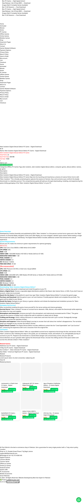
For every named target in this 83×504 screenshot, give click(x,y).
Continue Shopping (13, 499)
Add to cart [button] (12, 407)
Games (79, 184)
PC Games (3, 32)
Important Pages (5, 42)
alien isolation (26, 184)
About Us (3, 44)
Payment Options (5, 50)
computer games (60, 184)
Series (2, 30)
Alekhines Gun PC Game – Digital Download (14, 363)
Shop (1, 40)
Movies (2, 28)
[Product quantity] (9, 178)
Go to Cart (3, 499)
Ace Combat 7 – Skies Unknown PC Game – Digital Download (19, 367)
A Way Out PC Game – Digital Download (12, 365)
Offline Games (4, 34)
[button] (6, 182)
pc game (2, 186)
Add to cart (3, 180)
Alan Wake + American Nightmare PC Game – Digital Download (20, 369)
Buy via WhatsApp (7, 409)
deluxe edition (71, 184)
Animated (3, 26)
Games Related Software (8, 48)
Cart (1, 60)
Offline (9, 184)
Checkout (3, 62)
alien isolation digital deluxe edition (43, 184)
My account (3, 58)
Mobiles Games (5, 38)
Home (2, 24)
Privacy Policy (4, 52)
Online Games (4, 36)
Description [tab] (3, 188)
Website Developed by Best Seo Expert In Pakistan (34, 495)
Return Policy (4, 54)
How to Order (4, 56)
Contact (2, 46)
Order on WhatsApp (6, 182)
